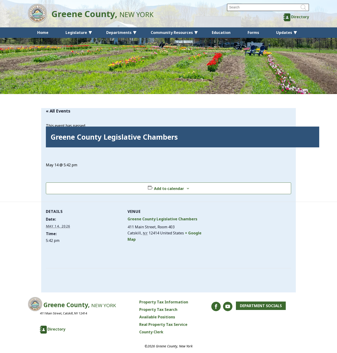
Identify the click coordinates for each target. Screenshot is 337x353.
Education (221, 32)
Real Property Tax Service (163, 324)
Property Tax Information (163, 302)
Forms (253, 32)
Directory (300, 16)
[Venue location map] (234, 234)
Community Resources (172, 32)
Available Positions (157, 317)
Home (42, 32)
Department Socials (261, 305)
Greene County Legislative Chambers (162, 219)
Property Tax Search (158, 309)
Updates (284, 32)
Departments (119, 32)
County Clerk (151, 332)
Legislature (76, 32)
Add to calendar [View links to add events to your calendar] (169, 188)
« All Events (58, 111)
